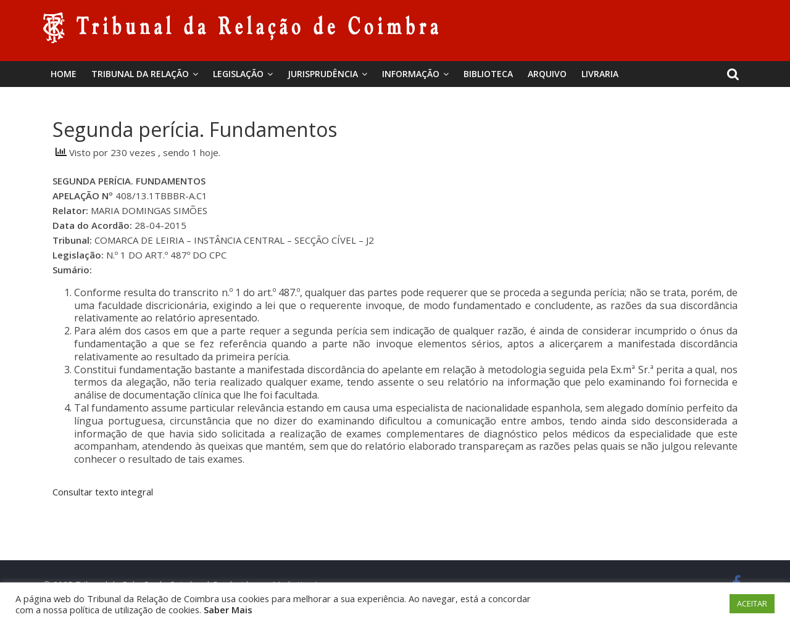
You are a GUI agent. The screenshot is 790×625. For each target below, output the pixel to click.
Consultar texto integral (102, 492)
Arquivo (547, 74)
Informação (410, 74)
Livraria (599, 74)
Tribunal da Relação (140, 74)
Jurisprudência (323, 74)
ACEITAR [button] (752, 603)
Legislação (238, 74)
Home (64, 74)
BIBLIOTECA (488, 74)
